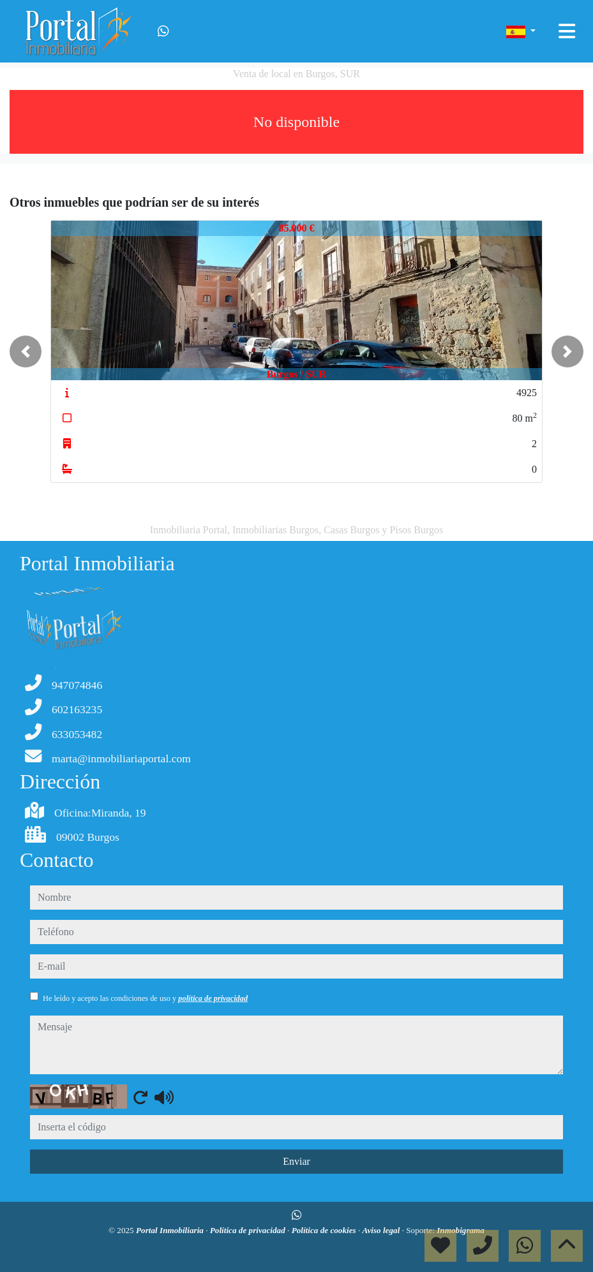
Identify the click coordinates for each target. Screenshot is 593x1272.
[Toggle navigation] (567, 31)
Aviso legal (382, 1230)
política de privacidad (213, 998)
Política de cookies (325, 1230)
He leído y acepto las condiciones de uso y (145, 998)
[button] (25, 351)
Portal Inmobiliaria (171, 1230)
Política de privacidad (248, 1230)
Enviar (296, 1161)
